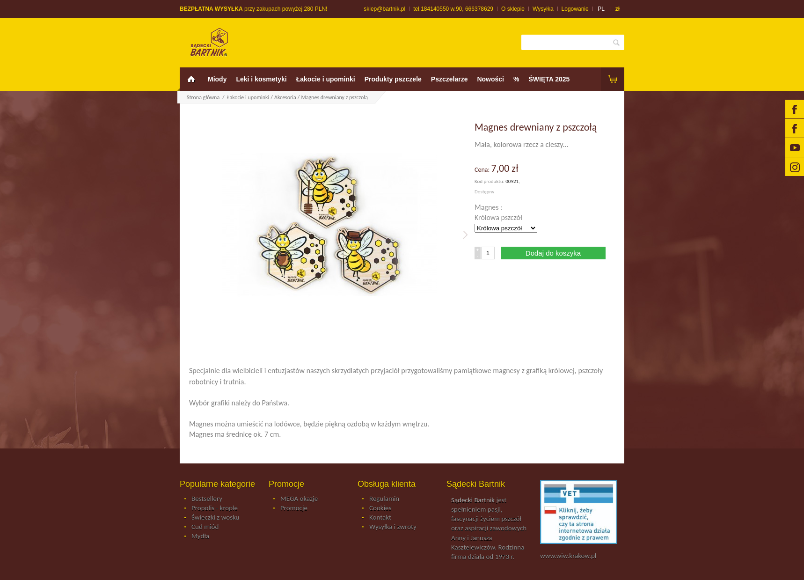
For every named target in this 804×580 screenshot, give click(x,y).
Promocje (293, 508)
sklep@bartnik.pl (384, 9)
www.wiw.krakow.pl (568, 555)
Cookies (380, 508)
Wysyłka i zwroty (393, 527)
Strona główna (203, 97)
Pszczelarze (449, 79)
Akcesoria (285, 97)
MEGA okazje (299, 499)
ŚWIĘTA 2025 (549, 79)
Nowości (490, 79)
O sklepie (513, 9)
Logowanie (575, 9)
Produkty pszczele (393, 79)
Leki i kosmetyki (261, 79)
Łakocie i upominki (325, 79)
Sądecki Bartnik (473, 500)
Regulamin (384, 499)
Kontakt (380, 517)
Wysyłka (543, 9)
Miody (217, 79)
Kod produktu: (490, 181)
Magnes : (489, 207)
